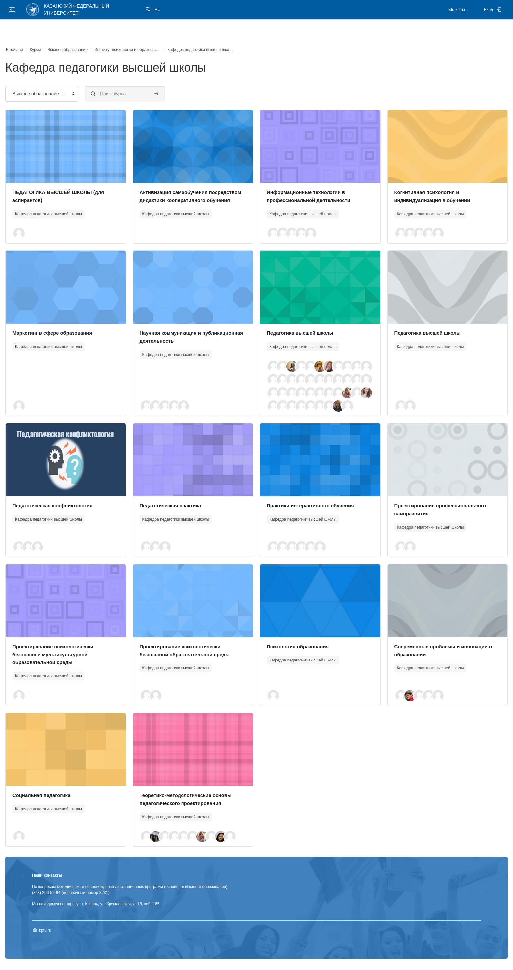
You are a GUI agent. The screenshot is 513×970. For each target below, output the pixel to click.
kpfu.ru (66, 931)
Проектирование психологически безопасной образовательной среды (194, 648)
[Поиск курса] (146, 74)
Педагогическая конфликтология (77, 499)
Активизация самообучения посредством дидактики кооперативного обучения (187, 180)
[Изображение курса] (81, 126)
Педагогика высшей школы (303, 313)
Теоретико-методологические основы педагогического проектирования (189, 796)
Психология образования (300, 640)
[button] (152, 9)
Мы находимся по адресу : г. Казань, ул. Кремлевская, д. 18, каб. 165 (117, 905)
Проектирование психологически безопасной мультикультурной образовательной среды (77, 648)
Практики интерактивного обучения (314, 499)
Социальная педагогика (65, 788)
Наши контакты (68, 876)
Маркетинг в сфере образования (77, 313)
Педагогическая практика (183, 499)
